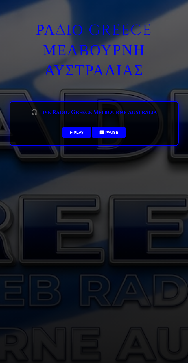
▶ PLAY (77, 132)
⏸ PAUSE (108, 132)
